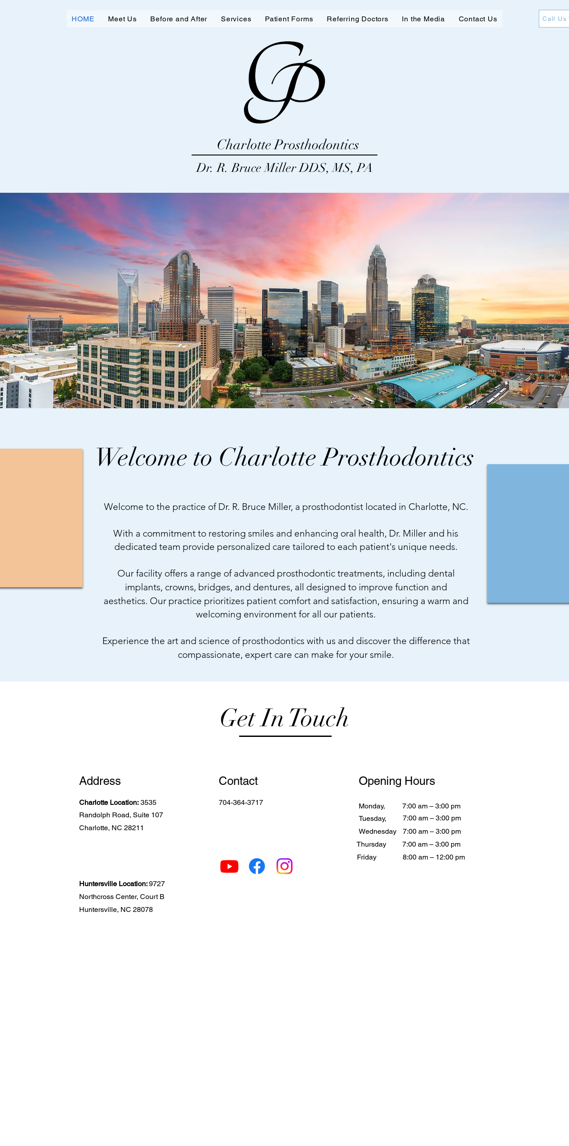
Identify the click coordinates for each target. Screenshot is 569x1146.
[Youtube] (229, 866)
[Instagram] (284, 866)
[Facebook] (257, 866)
